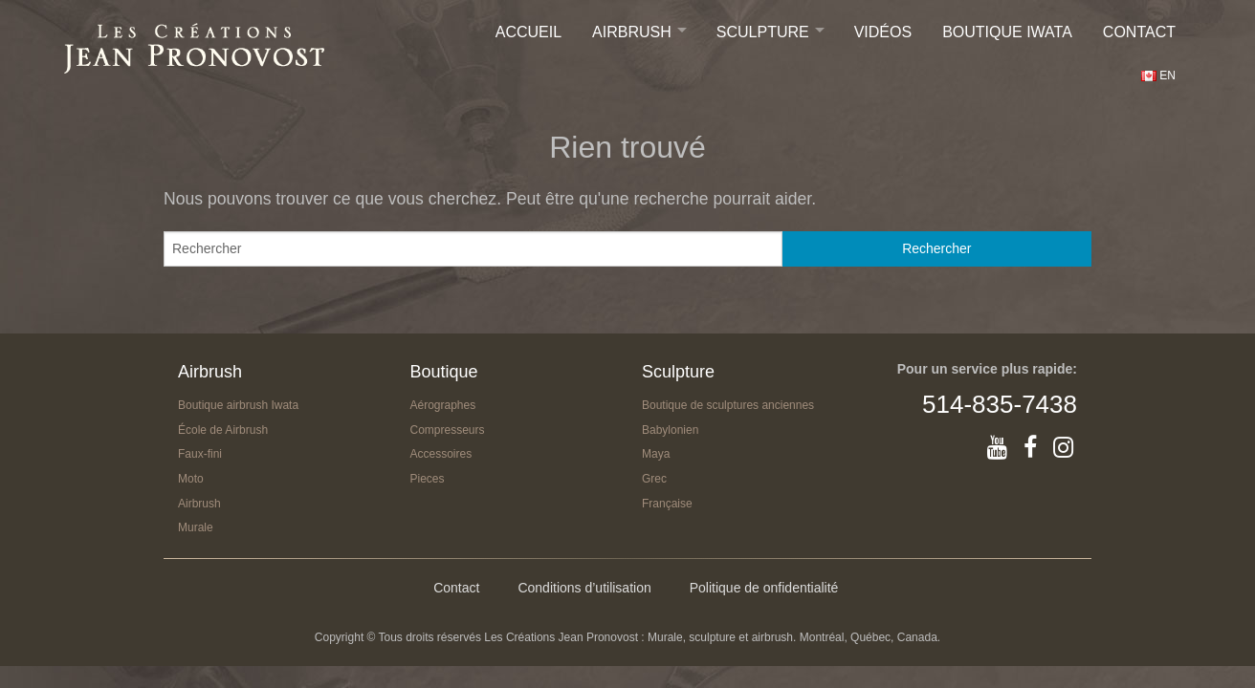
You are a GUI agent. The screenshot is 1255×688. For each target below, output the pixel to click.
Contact (1139, 32)
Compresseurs (447, 430)
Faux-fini (200, 454)
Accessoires (441, 454)
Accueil (528, 32)
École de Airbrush (223, 430)
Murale (195, 527)
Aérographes (443, 405)
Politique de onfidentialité (764, 587)
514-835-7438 (999, 404)
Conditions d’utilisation (583, 587)
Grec (654, 478)
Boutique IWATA (1007, 32)
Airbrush (632, 32)
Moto (191, 478)
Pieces (427, 478)
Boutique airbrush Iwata (238, 405)
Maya (656, 454)
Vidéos (883, 32)
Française (667, 503)
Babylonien (670, 430)
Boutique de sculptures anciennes (728, 405)
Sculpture (762, 32)
